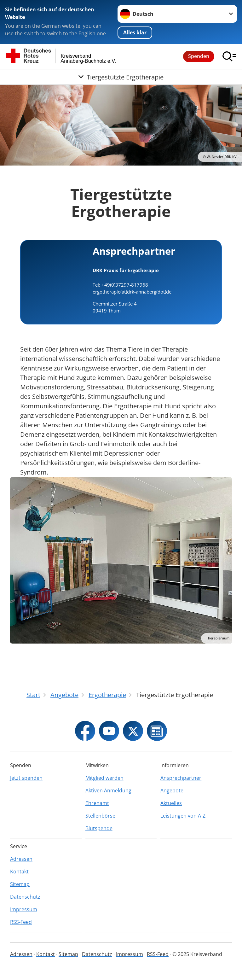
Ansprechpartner (180, 777)
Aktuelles (171, 803)
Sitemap (20, 884)
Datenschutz (25, 896)
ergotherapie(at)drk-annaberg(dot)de (132, 292)
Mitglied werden (104, 777)
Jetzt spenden (26, 777)
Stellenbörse (100, 815)
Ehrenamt (97, 803)
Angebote (171, 790)
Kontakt (19, 871)
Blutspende (98, 828)
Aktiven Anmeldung (108, 790)
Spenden (198, 56)
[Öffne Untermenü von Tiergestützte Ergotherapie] (121, 77)
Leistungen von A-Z (182, 815)
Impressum (23, 909)
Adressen (21, 858)
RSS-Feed (21, 921)
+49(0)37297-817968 (124, 285)
